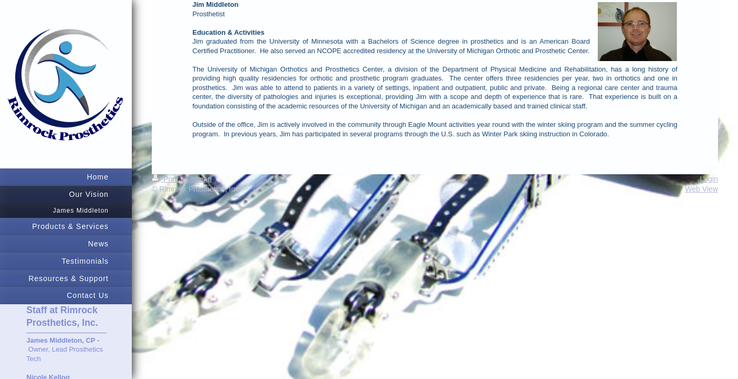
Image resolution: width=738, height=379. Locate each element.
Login (709, 179)
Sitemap (197, 179)
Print (166, 179)
